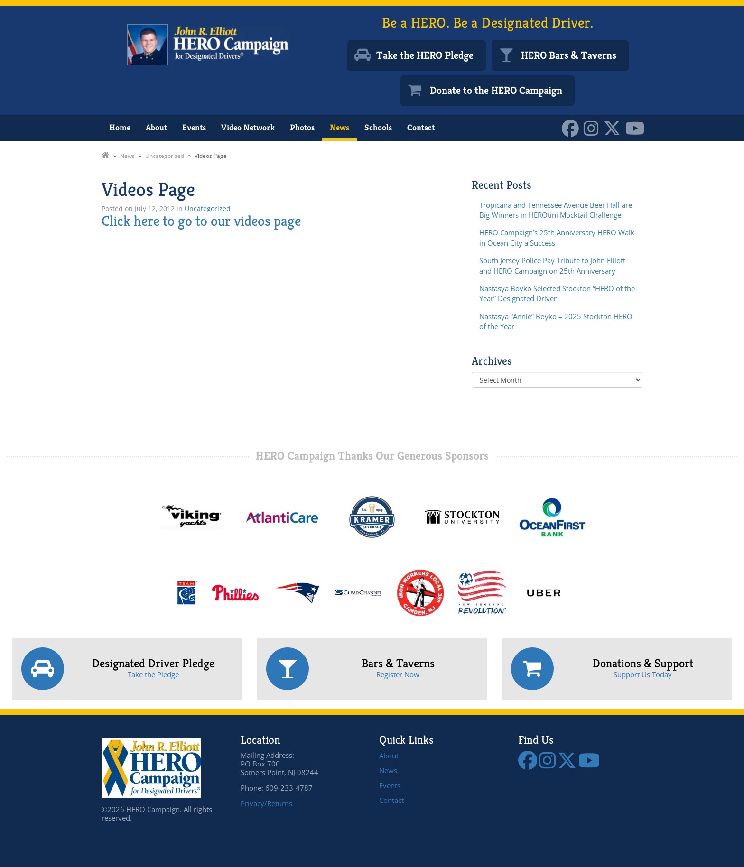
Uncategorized (208, 208)
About (156, 127)
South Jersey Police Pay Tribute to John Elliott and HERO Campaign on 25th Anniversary (552, 265)
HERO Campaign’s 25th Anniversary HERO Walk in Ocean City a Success (556, 237)
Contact (421, 127)
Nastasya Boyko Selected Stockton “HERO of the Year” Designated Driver (557, 293)
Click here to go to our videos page (201, 221)
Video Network (248, 127)
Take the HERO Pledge (425, 55)
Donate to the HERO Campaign (496, 90)
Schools (378, 127)
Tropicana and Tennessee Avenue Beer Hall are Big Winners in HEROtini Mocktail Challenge (555, 210)
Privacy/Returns (266, 803)
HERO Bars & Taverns (568, 55)
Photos (302, 127)
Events (194, 127)
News (339, 127)
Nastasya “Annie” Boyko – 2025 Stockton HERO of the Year (555, 321)
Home (119, 127)
